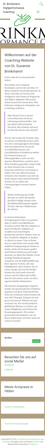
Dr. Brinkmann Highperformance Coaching (13, 7)
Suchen (8, 338)
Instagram (9, 365)
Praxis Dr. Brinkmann (14, 407)
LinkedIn (9, 369)
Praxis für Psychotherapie (16, 423)
